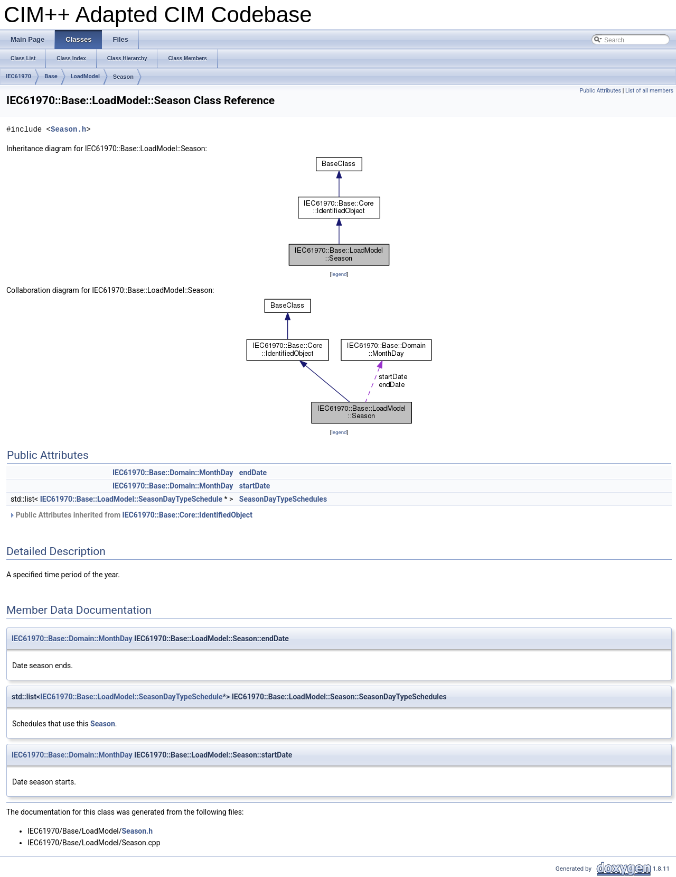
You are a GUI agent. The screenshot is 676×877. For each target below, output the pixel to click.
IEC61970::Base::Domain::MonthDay (172, 472)
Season (123, 76)
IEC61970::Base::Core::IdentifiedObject (187, 515)
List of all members (649, 90)
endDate (253, 472)
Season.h (68, 129)
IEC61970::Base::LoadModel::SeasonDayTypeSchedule (131, 499)
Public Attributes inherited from (130, 515)
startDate (254, 486)
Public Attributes (600, 90)
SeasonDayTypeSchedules (283, 499)
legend (338, 274)
